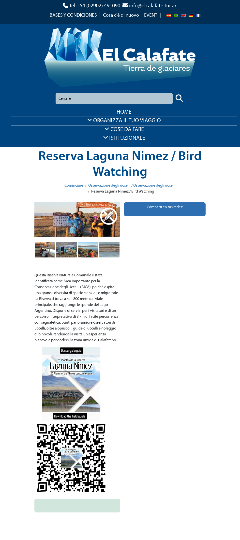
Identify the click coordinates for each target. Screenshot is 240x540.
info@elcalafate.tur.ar (152, 6)
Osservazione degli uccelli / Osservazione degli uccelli (132, 186)
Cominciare (73, 186)
